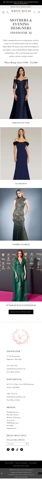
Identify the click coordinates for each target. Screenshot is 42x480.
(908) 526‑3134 (12, 395)
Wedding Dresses (12, 413)
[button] (3, 13)
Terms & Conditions (21, 464)
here (26, 478)
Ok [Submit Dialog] (40, 475)
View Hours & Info (13, 373)
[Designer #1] (21, 96)
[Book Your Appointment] (21, 7)
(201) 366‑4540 (12, 367)
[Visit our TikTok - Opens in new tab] (17, 450)
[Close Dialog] (1, 475)
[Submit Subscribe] (25, 445)
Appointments (11, 429)
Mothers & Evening (13, 419)
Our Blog (10, 427)
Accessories (11, 421)
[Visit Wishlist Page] (39, 13)
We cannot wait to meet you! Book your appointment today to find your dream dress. (21, 3)
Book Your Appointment (21, 313)
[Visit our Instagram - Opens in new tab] (12, 450)
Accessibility (33, 464)
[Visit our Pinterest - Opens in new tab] (21, 450)
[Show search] (34, 13)
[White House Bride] (21, 13)
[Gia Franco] (21, 157)
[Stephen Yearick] (21, 218)
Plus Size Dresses (12, 416)
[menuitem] (3, 13)
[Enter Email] (18, 445)
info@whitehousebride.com (16, 370)
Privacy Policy (9, 464)
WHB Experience (13, 424)
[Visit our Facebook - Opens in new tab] (8, 450)
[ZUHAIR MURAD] (21, 279)
